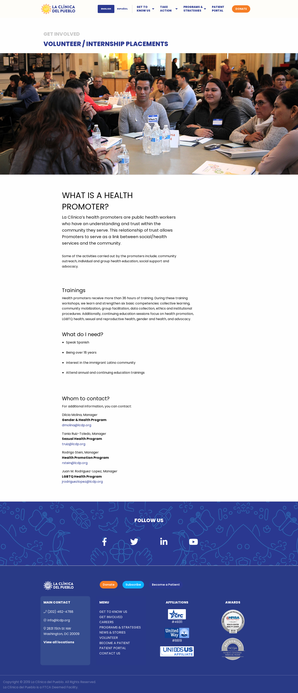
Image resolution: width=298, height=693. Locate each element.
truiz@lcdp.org (73, 444)
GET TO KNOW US (143, 9)
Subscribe (133, 585)
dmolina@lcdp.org (76, 425)
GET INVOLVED (110, 617)
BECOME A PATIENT (114, 643)
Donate (109, 585)
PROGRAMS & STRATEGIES (193, 9)
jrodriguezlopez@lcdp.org (82, 481)
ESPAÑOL (122, 8)
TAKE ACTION (165, 9)
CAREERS (106, 622)
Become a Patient (166, 585)
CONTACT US (109, 653)
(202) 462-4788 (60, 611)
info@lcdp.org (58, 620)
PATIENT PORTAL (218, 9)
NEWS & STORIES (112, 632)
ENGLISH (106, 8)
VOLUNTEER (108, 637)
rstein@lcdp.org (75, 463)
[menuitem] (115, 9)
